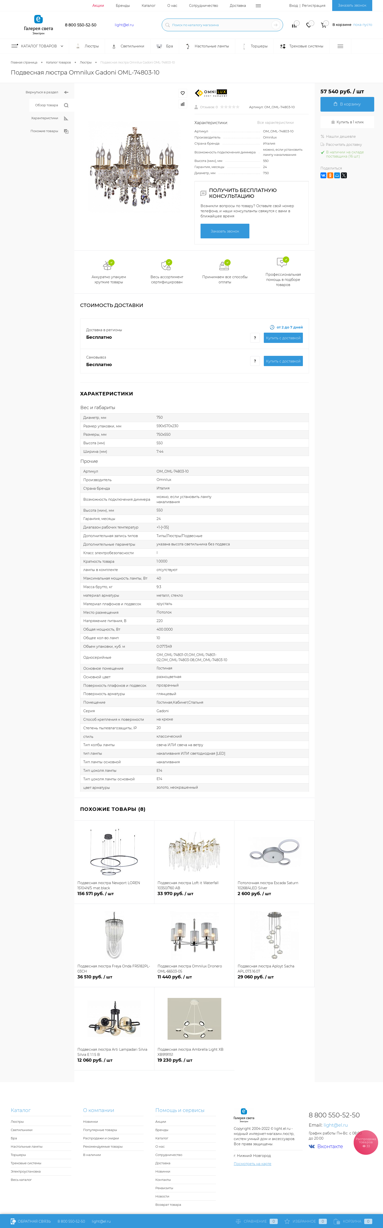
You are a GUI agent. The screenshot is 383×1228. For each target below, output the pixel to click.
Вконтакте (326, 1146)
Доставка (238, 5)
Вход (293, 5)
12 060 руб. (114, 1063)
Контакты (163, 1180)
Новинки (90, 1121)
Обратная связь (31, 1221)
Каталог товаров (38, 46)
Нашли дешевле (338, 136)
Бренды (123, 5)
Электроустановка (26, 1171)
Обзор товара (51, 105)
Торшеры (18, 1155)
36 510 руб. (114, 979)
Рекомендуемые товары (103, 1146)
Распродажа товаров (366, 1142)
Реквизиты (164, 1188)
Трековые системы (26, 1163)
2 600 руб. (274, 896)
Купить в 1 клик (347, 122)
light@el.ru (124, 25)
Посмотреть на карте (252, 1164)
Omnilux (270, 137)
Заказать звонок (352, 5)
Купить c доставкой (283, 338)
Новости (162, 1196)
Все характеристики (275, 122)
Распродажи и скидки (101, 1138)
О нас (172, 5)
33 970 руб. (194, 896)
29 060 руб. (274, 979)
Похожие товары (49, 131)
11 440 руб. (194, 979)
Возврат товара (168, 1205)
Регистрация (313, 5)
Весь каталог (21, 1180)
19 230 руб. (194, 1063)
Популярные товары (100, 1130)
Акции (98, 5)
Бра (14, 1138)
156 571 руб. (114, 896)
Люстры (17, 1121)
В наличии (92, 1155)
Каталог (149, 5)
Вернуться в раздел (47, 92)
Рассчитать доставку (341, 144)
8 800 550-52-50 (80, 25)
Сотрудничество (203, 5)
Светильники (21, 1130)
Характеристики (49, 118)
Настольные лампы (27, 1146)
